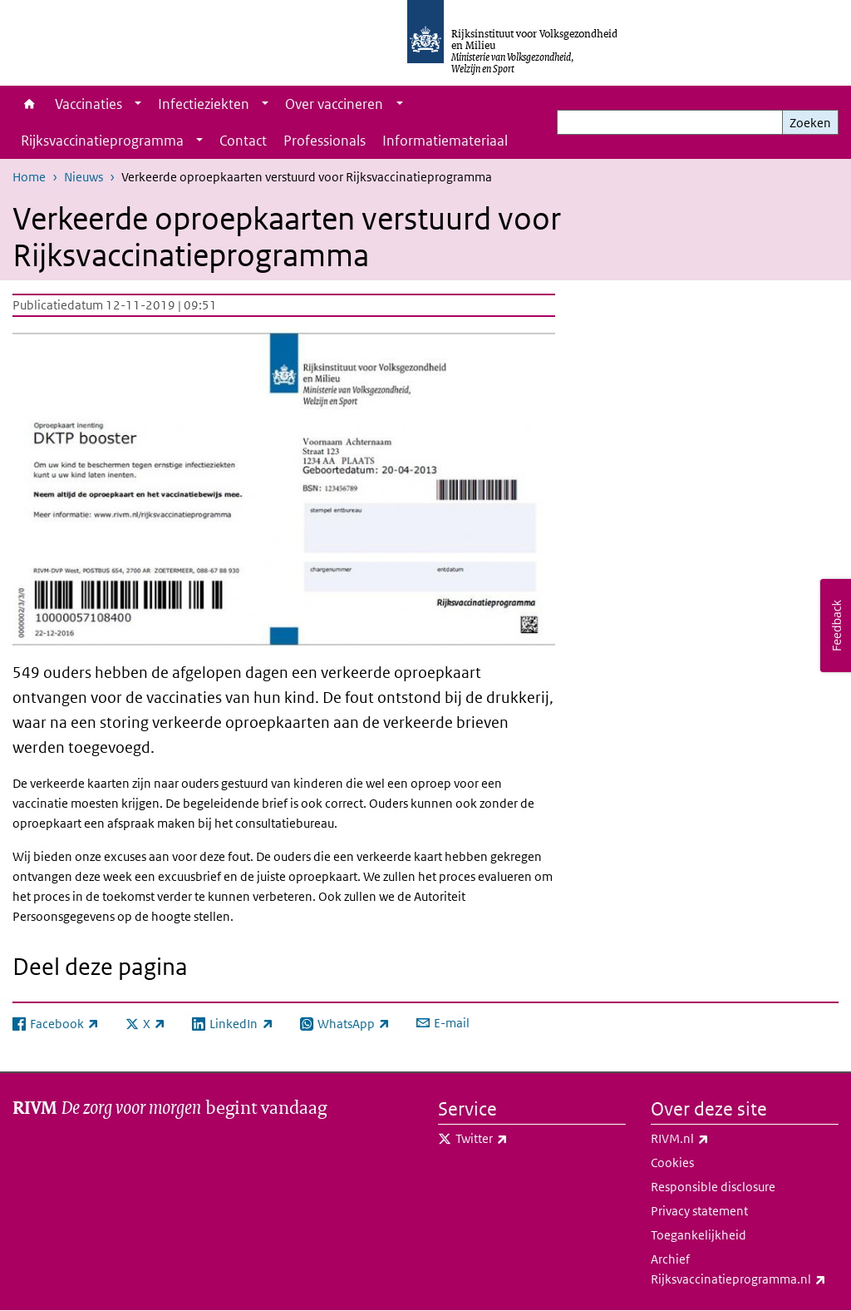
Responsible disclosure (713, 1187)
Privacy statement (699, 1211)
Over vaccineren (334, 104)
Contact (243, 140)
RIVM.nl (716, 1139)
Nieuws (83, 177)
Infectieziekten (203, 104)
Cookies (672, 1162)
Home (29, 104)
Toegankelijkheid (698, 1235)
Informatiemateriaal (445, 140)
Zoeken (810, 123)
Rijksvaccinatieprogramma (102, 140)
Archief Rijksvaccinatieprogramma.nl (745, 1270)
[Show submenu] (138, 104)
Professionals (324, 140)
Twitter (518, 1139)
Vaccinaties (88, 104)
